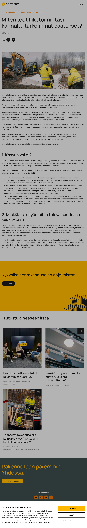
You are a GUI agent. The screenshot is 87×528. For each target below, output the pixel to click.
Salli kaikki (71, 508)
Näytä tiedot (65, 521)
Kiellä (71, 515)
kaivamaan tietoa (35, 225)
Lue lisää (8, 284)
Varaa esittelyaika (13, 484)
